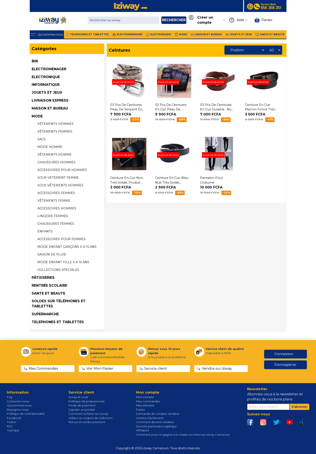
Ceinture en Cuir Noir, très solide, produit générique (127, 182)
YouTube (13, 430)
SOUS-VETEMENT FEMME (58, 178)
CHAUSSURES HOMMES (56, 162)
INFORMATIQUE (46, 85)
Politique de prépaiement (86, 401)
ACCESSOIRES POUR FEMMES (61, 239)
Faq (9, 397)
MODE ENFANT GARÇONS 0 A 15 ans (66, 247)
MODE (37, 116)
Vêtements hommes (55, 124)
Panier (140, 409)
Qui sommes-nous (19, 405)
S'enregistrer (285, 365)
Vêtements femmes (54, 131)
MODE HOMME (49, 147)
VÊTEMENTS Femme (53, 201)
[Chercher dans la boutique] (123, 20)
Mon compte (145, 397)
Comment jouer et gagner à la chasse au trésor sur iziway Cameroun (183, 434)
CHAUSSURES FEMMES (55, 224)
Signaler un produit (81, 409)
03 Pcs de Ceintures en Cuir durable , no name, (215, 109)
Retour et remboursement (86, 422)
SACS (41, 139)
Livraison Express (50, 100)
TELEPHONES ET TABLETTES (58, 322)
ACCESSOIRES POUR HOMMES (62, 170)
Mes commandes (148, 401)
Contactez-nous (18, 401)
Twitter (11, 422)
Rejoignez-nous (17, 409)
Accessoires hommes (56, 208)
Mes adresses (145, 405)
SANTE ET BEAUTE (48, 293)
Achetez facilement (149, 418)
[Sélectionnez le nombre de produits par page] (273, 50)
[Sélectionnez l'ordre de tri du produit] (246, 50)
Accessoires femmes (56, 193)
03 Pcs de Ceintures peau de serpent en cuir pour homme (126, 109)
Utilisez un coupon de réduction (90, 418)
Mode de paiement (82, 405)
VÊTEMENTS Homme (54, 154)
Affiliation (142, 430)
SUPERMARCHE (45, 314)
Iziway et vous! (78, 397)
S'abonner (299, 406)
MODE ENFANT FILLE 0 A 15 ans (63, 262)
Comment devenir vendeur (155, 422)
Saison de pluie (51, 254)
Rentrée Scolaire (49, 285)
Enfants (45, 231)
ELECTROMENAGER (49, 69)
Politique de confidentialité (26, 413)
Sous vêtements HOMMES (60, 185)
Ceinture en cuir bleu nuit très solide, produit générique (171, 182)
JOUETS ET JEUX (47, 93)
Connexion (283, 354)
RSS (10, 426)
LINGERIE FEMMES (52, 216)
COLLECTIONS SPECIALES (58, 270)
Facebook (14, 418)
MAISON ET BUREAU (50, 108)
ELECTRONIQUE (46, 77)
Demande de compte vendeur (157, 413)
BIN (35, 61)
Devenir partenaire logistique (156, 426)
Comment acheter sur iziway (88, 413)
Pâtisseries (43, 278)
